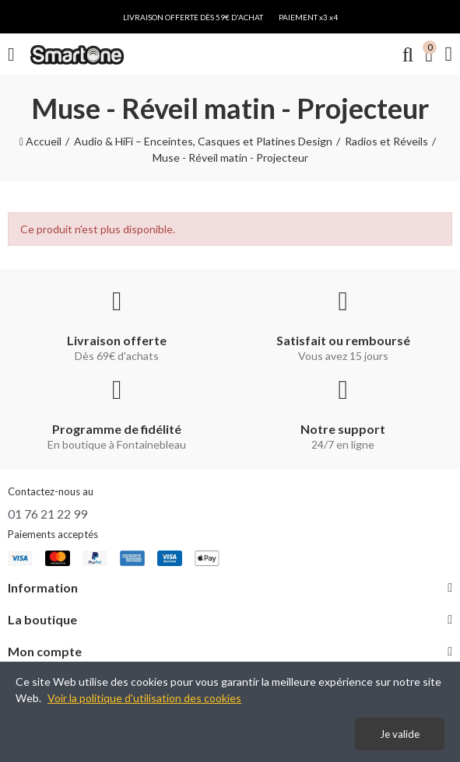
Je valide (400, 734)
